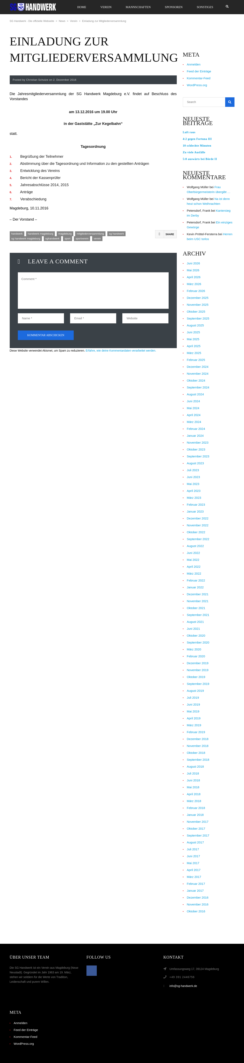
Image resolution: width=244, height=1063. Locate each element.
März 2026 (194, 284)
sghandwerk (52, 238)
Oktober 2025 (196, 311)
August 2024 (195, 394)
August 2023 (195, 463)
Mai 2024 (193, 408)
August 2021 (195, 621)
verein (97, 238)
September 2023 (198, 456)
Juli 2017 (193, 849)
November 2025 (198, 304)
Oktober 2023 (196, 449)
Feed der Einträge (199, 71)
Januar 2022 (195, 587)
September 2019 (198, 683)
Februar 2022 (196, 580)
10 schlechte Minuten (197, 145)
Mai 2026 (193, 270)
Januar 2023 (195, 511)
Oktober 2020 (196, 635)
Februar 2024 (196, 428)
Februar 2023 (196, 504)
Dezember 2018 (198, 739)
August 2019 (195, 690)
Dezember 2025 (198, 297)
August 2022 (195, 546)
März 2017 (194, 877)
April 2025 (194, 346)
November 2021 (198, 601)
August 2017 (195, 842)
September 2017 (198, 835)
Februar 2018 (196, 808)
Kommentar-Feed (199, 78)
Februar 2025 (196, 359)
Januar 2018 (195, 814)
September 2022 (198, 539)
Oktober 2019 (196, 677)
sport (67, 238)
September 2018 (198, 759)
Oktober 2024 (196, 380)
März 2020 (194, 649)
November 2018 (198, 746)
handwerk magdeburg (40, 233)
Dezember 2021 (198, 594)
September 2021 (198, 615)
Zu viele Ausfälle (194, 152)
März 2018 (194, 801)
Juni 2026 (193, 263)
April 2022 (194, 566)
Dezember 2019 (198, 663)
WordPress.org (197, 85)
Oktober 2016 (196, 911)
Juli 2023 (193, 470)
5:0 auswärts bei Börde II (200, 159)
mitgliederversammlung (90, 233)
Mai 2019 (193, 711)
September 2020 (198, 642)
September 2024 (198, 387)
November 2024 (198, 373)
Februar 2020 (196, 656)
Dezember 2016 (198, 897)
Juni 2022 (193, 553)
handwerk (17, 233)
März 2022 (194, 573)
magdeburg (65, 233)
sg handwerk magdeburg (25, 238)
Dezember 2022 (198, 518)
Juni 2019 (193, 704)
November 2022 (198, 525)
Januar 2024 (195, 435)
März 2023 (194, 497)
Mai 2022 (193, 559)
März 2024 (194, 422)
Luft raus (189, 132)
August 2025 (195, 325)
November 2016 (198, 904)
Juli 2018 (193, 773)
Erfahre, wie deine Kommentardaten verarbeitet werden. (121, 350)
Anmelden (194, 64)
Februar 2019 (196, 732)
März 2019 (194, 725)
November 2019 (198, 670)
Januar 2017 (195, 890)
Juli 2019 (193, 697)
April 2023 (194, 490)
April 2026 (194, 277)
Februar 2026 (196, 291)
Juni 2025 (193, 332)
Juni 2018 (193, 780)
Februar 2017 (196, 883)
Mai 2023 (193, 484)
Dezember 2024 (198, 366)
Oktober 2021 (196, 608)
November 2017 (198, 821)
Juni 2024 (193, 401)
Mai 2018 (193, 787)
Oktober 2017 (196, 828)
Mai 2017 (193, 863)
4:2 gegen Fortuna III (197, 139)
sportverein (82, 238)
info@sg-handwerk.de (183, 986)
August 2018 (195, 766)
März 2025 (194, 353)
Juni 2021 (193, 628)
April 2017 (194, 870)
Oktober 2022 (196, 532)
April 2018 (194, 794)
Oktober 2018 (196, 752)
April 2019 (194, 718)
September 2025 (198, 318)
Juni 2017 (193, 856)
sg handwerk (116, 233)
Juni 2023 (193, 477)
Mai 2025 (193, 339)
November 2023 (198, 442)
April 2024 (194, 415)
